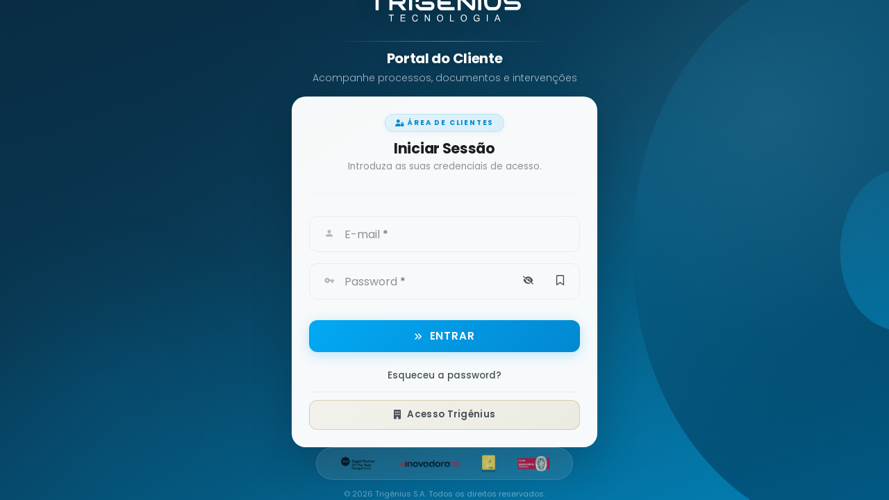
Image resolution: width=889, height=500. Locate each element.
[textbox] (460, 231)
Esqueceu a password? (444, 374)
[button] (527, 278)
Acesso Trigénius (444, 412)
